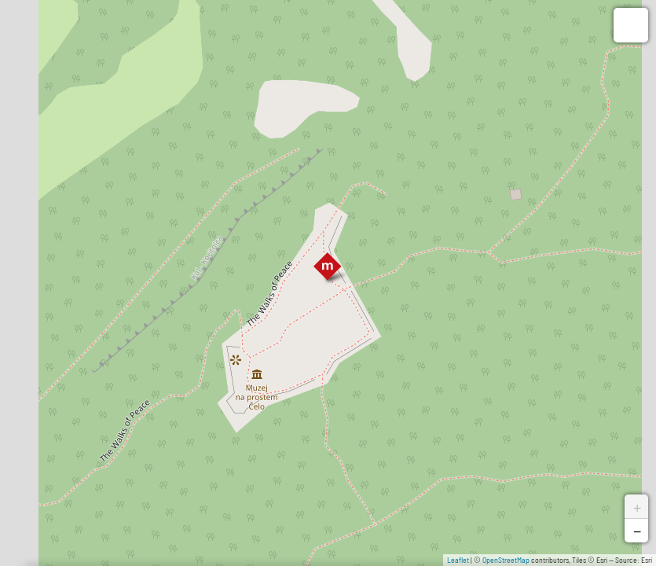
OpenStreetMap (506, 559)
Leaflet (458, 559)
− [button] (637, 530)
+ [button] (637, 506)
